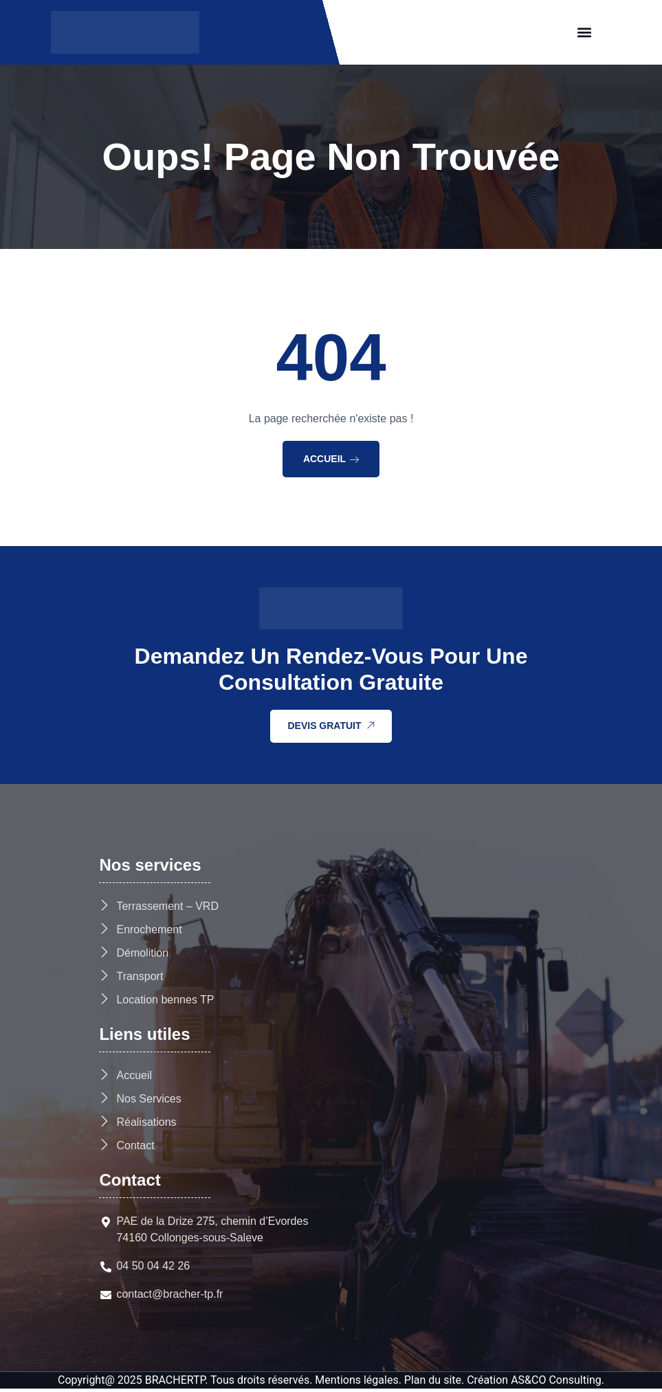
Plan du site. (434, 1383)
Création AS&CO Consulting (534, 1383)
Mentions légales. (358, 1383)
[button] (584, 32)
